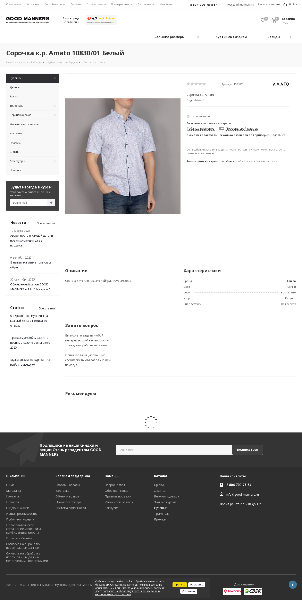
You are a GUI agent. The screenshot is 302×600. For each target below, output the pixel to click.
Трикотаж (161, 513)
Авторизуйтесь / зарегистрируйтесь (211, 161)
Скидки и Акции (17, 508)
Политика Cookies (19, 538)
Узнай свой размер (119, 502)
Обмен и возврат (68, 496)
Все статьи (47, 308)
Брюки (159, 485)
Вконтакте (293, 585)
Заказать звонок (269, 4)
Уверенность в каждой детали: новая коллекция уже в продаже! (31, 240)
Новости (12, 502)
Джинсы (160, 490)
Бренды (160, 519)
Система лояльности (71, 508)
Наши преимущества (21, 513)
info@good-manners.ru (239, 4)
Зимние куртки (165, 502)
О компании (15, 476)
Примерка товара (69, 502)
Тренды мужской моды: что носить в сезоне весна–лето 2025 (30, 342)
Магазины (13, 490)
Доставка (62, 490)
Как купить (112, 508)
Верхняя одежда (166, 496)
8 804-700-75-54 (238, 485)
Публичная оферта (20, 519)
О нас (10, 485)
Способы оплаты (68, 485)
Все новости (46, 223)
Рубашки (160, 508)
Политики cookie (151, 588)
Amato (291, 281)
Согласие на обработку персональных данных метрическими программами (27, 557)
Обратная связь (116, 490)
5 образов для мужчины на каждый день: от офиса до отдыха (29, 320)
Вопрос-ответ (115, 485)
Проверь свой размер (242, 128)
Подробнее (278, 135)
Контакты (13, 496)
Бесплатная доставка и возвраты (209, 123)
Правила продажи (118, 496)
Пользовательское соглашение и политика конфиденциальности (23, 528)
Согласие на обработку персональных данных (23, 546)
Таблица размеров (201, 128)
